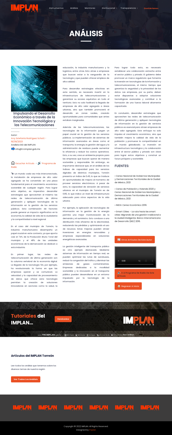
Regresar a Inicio (128, 286)
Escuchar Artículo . (23, 163)
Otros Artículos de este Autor (134, 239)
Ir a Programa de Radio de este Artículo (135, 274)
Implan (92, 429)
